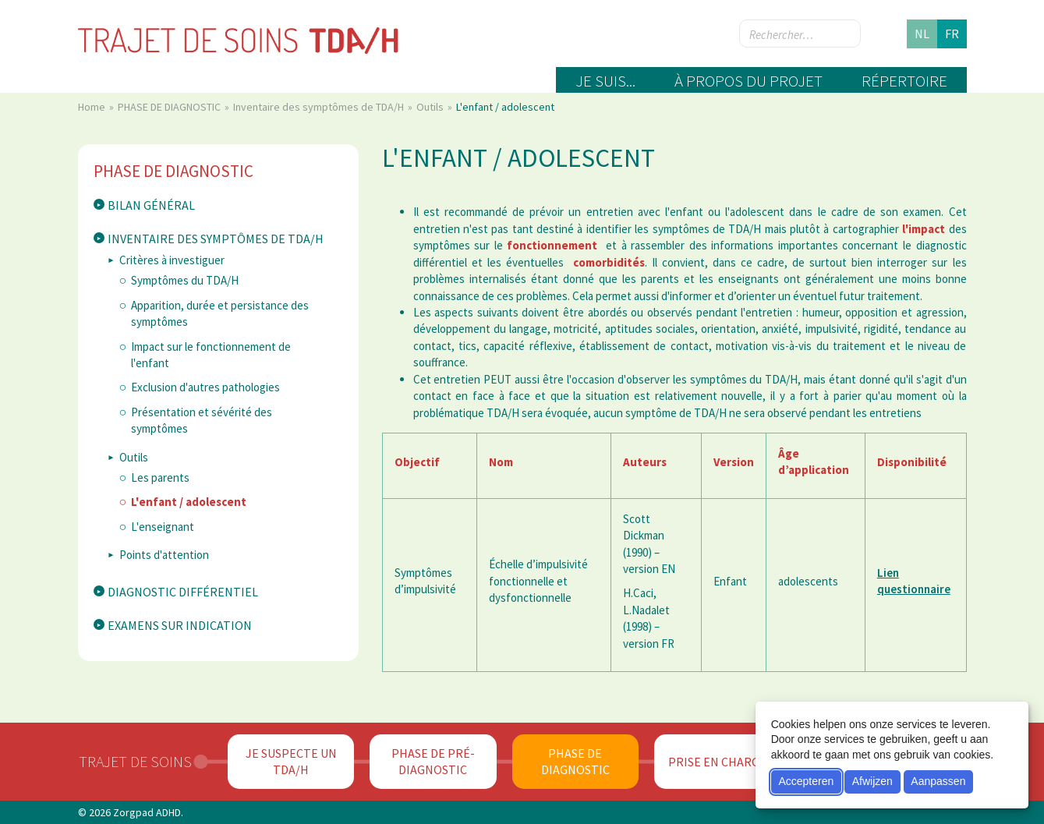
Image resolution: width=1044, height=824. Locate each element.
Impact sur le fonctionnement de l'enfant (211, 354)
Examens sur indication (180, 625)
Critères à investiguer (172, 260)
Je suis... (605, 80)
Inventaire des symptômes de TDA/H (319, 107)
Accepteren (805, 781)
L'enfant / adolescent (188, 501)
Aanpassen (938, 781)
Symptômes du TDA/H (185, 280)
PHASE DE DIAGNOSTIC (170, 107)
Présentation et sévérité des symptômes (201, 420)
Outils (431, 107)
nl (922, 33)
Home (93, 107)
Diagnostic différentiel (183, 591)
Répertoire (904, 80)
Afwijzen (872, 781)
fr (952, 33)
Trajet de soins (135, 761)
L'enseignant (162, 526)
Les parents (160, 477)
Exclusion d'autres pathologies (205, 387)
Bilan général (151, 205)
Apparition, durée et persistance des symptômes (220, 313)
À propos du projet (748, 80)
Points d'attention (164, 554)
